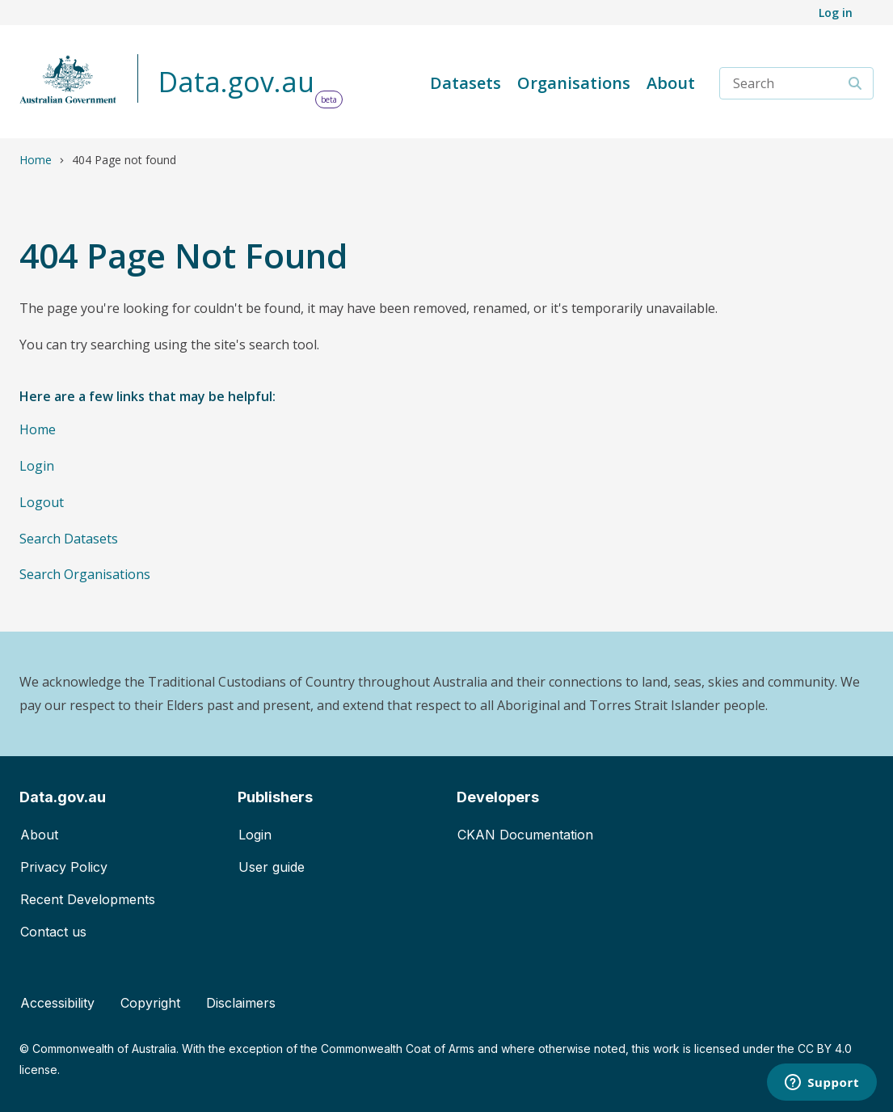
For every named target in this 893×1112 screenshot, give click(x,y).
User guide (271, 867)
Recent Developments (87, 899)
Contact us (53, 932)
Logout (41, 502)
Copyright (150, 1003)
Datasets (465, 83)
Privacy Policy (63, 867)
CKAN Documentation (525, 835)
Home (35, 159)
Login (36, 466)
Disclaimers (241, 1003)
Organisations (573, 83)
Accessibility (57, 1003)
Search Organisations (84, 574)
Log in (836, 12)
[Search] (855, 83)
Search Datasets (68, 539)
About (671, 83)
